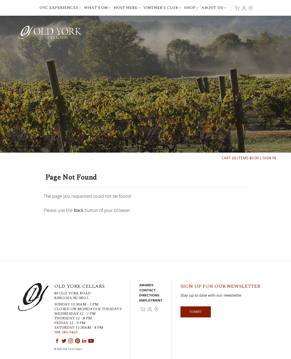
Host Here (127, 8)
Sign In (269, 157)
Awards (146, 285)
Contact (147, 290)
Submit (196, 311)
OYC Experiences (60, 8)
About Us (213, 8)
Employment (151, 300)
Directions (149, 295)
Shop (191, 8)
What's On (97, 8)
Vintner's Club (162, 8)
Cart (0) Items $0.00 (240, 157)
